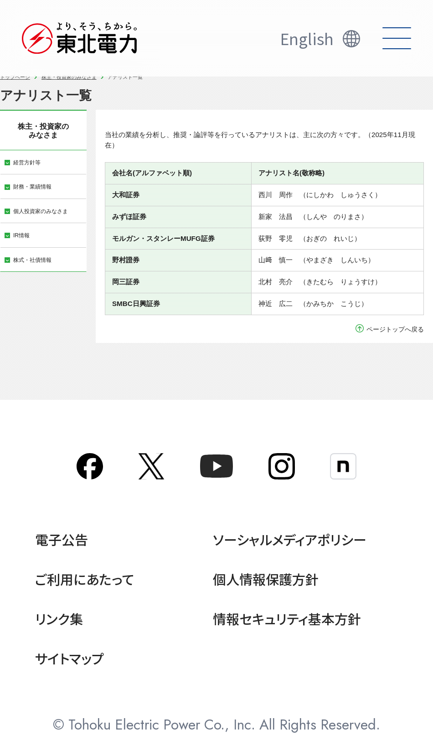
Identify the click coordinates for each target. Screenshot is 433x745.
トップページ (15, 77)
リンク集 (59, 618)
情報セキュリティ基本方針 (287, 618)
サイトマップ (69, 658)
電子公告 (61, 539)
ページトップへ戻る (395, 329)
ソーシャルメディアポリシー (289, 539)
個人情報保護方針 (266, 578)
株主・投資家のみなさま (69, 77)
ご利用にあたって (84, 578)
